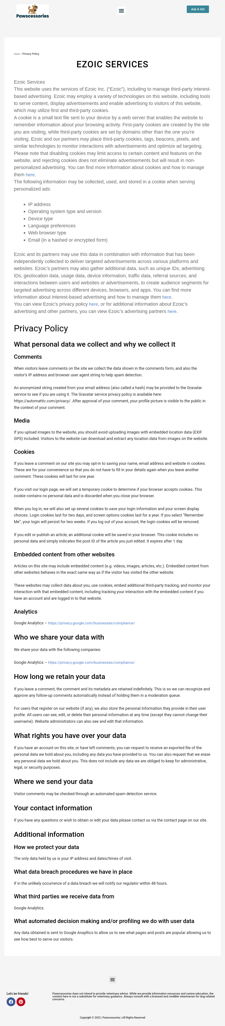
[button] (121, 11)
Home (17, 53)
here (30, 174)
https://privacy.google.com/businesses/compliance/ (94, 623)
